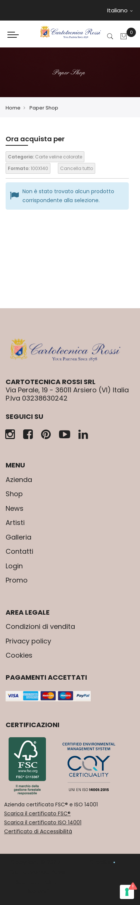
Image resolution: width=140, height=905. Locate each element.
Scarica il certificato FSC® (37, 813)
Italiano (120, 10)
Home (13, 107)
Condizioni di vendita (40, 626)
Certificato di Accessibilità (38, 831)
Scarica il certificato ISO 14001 (42, 822)
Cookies (19, 655)
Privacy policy (28, 641)
